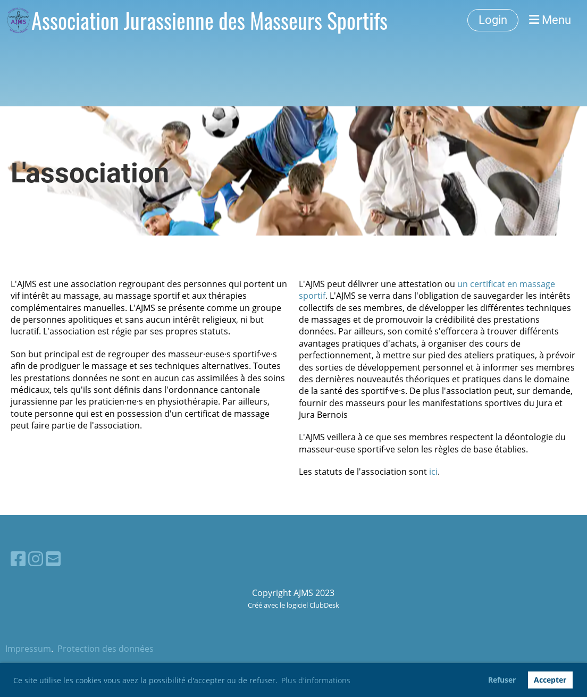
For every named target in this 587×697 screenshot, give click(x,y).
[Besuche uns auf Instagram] (35, 558)
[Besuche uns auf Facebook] (18, 558)
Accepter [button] (550, 680)
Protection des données (105, 648)
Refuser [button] (502, 680)
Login (493, 20)
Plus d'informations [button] (315, 680)
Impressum (28, 648)
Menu (550, 20)
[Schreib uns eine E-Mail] (53, 558)
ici (433, 471)
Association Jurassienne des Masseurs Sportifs (209, 20)
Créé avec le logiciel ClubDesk (293, 605)
